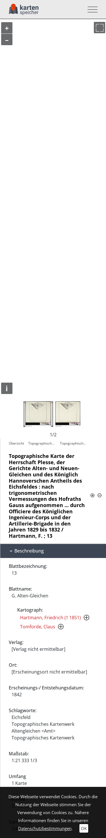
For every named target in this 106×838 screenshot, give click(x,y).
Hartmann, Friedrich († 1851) (50, 617)
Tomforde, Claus (37, 627)
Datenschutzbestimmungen (45, 828)
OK (84, 828)
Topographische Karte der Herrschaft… (42, 443)
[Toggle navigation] (91, 9)
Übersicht (16, 443)
